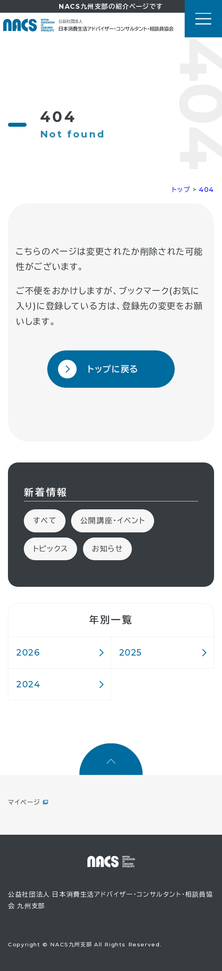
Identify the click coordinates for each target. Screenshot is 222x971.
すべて (45, 520)
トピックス (50, 548)
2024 (28, 684)
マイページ (24, 802)
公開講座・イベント (112, 520)
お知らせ (107, 548)
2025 (130, 652)
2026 (28, 652)
